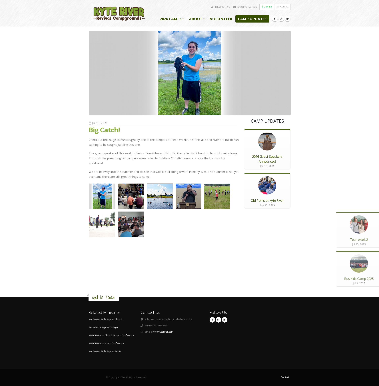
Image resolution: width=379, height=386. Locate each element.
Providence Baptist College (103, 327)
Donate (266, 6)
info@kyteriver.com (163, 331)
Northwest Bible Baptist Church (106, 319)
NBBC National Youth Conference (107, 343)
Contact (282, 6)
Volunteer (221, 18)
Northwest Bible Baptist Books (105, 351)
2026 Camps (171, 18)
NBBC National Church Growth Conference (112, 335)
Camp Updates (252, 18)
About (195, 18)
